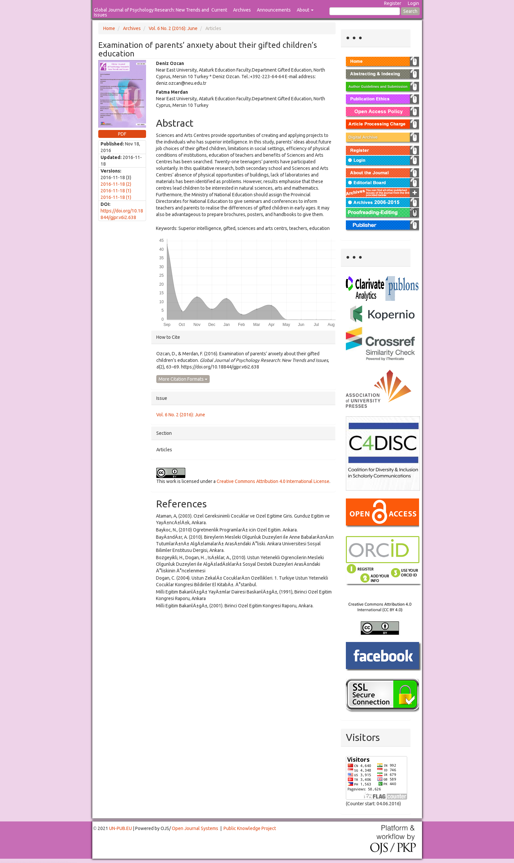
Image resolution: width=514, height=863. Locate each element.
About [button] (305, 10)
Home (109, 28)
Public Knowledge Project (250, 828)
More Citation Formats (183, 379)
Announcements (274, 10)
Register (392, 3)
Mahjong (27, 862)
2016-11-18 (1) (116, 190)
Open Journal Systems (195, 828)
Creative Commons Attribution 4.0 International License (273, 481)
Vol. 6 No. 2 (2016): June (173, 28)
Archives (242, 10)
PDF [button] (122, 134)
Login (413, 3)
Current (219, 10)
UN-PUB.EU (120, 828)
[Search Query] (364, 11)
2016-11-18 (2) (116, 184)
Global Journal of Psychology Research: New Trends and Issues (151, 12)
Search (410, 11)
